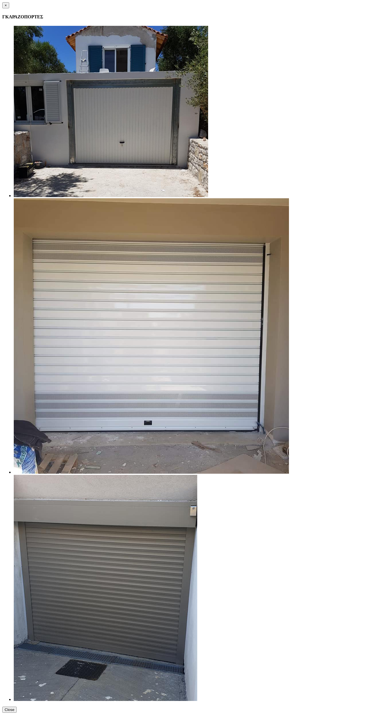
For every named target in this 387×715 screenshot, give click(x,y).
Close (9, 710)
